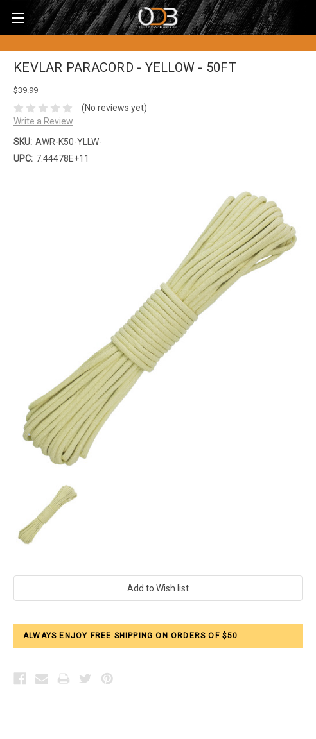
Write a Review (43, 121)
